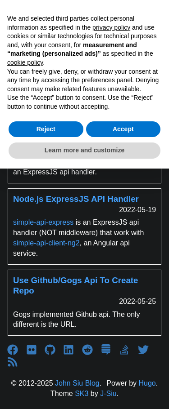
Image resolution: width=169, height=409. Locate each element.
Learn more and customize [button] (84, 150)
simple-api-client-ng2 (46, 243)
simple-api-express (43, 222)
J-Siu (108, 393)
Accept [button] (123, 129)
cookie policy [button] (25, 62)
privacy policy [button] (111, 27)
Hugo (147, 383)
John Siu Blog (77, 383)
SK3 (81, 393)
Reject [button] (46, 129)
